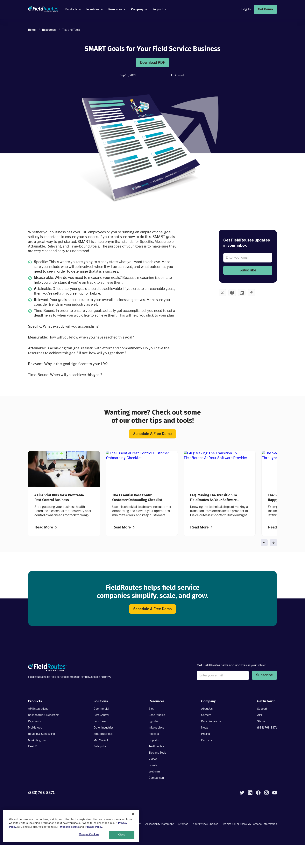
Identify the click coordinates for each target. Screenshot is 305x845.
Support (262, 708)
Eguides (154, 721)
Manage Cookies (89, 834)
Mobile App (35, 727)
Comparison (156, 777)
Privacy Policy (93, 826)
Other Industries (104, 727)
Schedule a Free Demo (152, 433)
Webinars (154, 771)
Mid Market (101, 740)
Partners (206, 740)
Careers (206, 715)
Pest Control (101, 715)
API (259, 715)
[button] (247, 270)
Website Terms (69, 826)
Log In (246, 9)
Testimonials (156, 746)
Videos (153, 759)
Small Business (103, 734)
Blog (151, 708)
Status (261, 721)
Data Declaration (211, 721)
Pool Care (100, 721)
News (204, 727)
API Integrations (38, 708)
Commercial (101, 708)
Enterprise (100, 746)
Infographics (156, 727)
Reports (154, 740)
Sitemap (183, 824)
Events (153, 765)
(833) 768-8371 (267, 727)
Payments (34, 721)
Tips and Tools (157, 752)
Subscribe (247, 270)
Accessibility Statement (159, 824)
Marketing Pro (37, 740)
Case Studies (157, 715)
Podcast (154, 734)
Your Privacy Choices (205, 824)
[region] (71, 826)
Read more (44, 527)
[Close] (133, 814)
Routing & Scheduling (41, 734)
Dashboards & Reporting (43, 715)
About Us (207, 708)
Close (121, 834)
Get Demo (265, 9)
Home (32, 29)
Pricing (205, 734)
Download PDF (152, 62)
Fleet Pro (33, 746)
